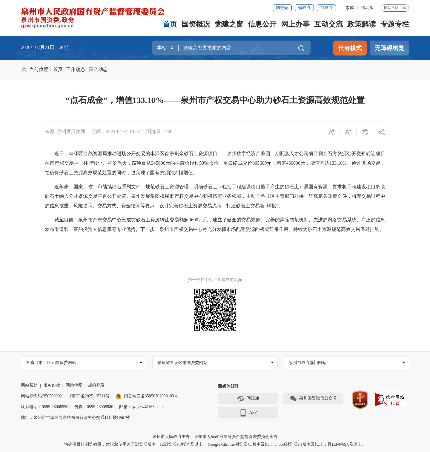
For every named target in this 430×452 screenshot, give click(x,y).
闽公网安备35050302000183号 (147, 396)
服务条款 (51, 385)
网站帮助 (29, 385)
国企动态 (98, 69)
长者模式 (350, 48)
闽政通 (248, 398)
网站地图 (74, 385)
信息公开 (262, 24)
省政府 (304, 7)
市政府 (326, 7)
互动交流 (328, 24)
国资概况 (196, 24)
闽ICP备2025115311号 (90, 396)
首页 (170, 24)
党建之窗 (229, 24)
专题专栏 (394, 24)
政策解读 (361, 24)
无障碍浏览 (389, 48)
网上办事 (295, 24)
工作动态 (75, 69)
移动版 (367, 7)
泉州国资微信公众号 (313, 398)
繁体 (349, 7)
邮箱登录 (96, 385)
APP (248, 412)
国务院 (282, 7)
